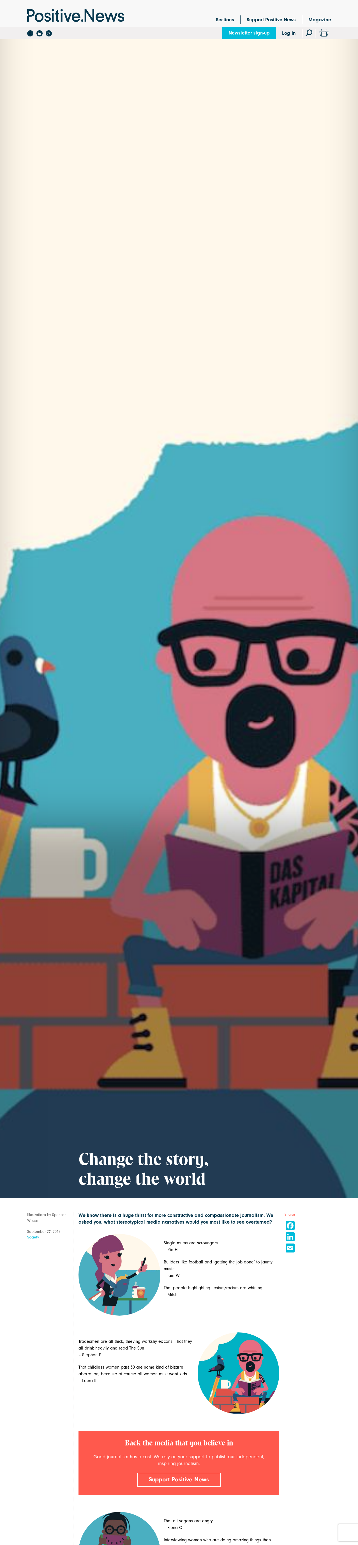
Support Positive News (271, 20)
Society (33, 1237)
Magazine (319, 20)
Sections (225, 20)
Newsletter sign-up (249, 33)
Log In (289, 33)
